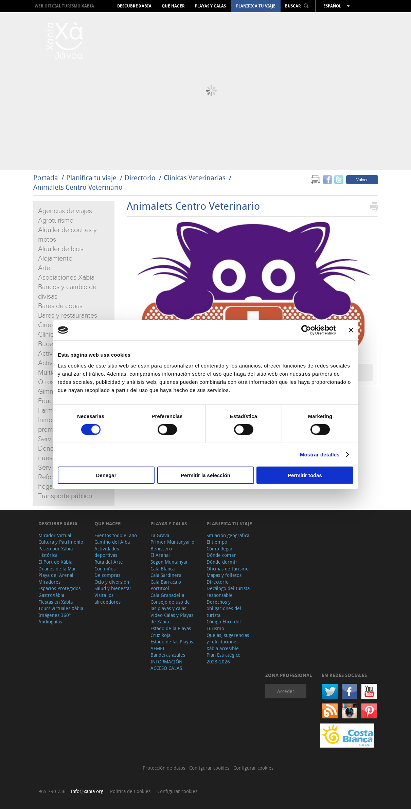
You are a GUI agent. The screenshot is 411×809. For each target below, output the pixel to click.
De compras (107, 575)
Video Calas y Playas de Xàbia (171, 618)
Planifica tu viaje (255, 6)
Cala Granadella (167, 595)
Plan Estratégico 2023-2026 (223, 658)
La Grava (159, 535)
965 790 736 (52, 791)
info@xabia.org (87, 791)
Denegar (106, 475)
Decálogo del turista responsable (228, 591)
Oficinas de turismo (228, 568)
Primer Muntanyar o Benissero (172, 545)
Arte (44, 268)
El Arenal (160, 555)
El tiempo (217, 542)
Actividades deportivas (106, 552)
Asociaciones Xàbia (66, 278)
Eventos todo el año (115, 535)
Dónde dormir (222, 562)
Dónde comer (221, 555)
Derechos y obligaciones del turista (224, 608)
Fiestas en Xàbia (55, 602)
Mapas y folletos (224, 575)
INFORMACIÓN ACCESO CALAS (166, 665)
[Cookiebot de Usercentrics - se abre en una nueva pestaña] (306, 330)
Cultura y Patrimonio (60, 542)
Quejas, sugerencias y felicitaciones (228, 638)
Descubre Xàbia (134, 6)
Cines (46, 325)
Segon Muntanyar (169, 562)
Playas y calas (210, 6)
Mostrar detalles (320, 454)
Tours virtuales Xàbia (60, 608)
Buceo (47, 344)
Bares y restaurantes (67, 316)
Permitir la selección (205, 475)
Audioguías (50, 621)
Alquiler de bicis (61, 249)
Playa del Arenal (55, 575)
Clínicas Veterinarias (195, 177)
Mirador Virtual (54, 535)
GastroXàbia (51, 595)
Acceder (285, 691)
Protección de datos (164, 768)
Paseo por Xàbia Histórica (55, 552)
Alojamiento (55, 259)
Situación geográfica (228, 535)
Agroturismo (55, 221)
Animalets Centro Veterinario (78, 187)
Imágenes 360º (54, 615)
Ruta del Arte (108, 562)
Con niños (104, 568)
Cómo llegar (220, 548)
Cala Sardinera (165, 575)
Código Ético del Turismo (224, 625)
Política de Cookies (130, 791)
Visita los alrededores (107, 598)
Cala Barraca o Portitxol (165, 585)
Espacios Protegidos (59, 588)
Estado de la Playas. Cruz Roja (171, 631)
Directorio (141, 177)
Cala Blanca (162, 568)
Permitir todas (305, 475)
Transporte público (65, 496)
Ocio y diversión (111, 582)
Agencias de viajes (65, 211)
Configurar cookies (210, 768)
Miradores (49, 582)
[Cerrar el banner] (351, 330)
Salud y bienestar (112, 588)
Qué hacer (173, 6)
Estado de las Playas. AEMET (172, 645)
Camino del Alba (112, 542)
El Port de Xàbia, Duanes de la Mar (57, 565)
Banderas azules (167, 655)
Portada (45, 177)
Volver (362, 179)
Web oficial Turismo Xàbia (64, 6)
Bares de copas (60, 306)
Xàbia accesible (223, 648)
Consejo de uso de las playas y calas (170, 605)
